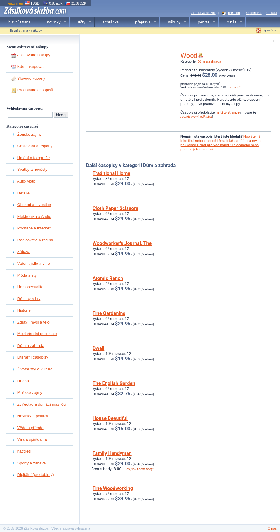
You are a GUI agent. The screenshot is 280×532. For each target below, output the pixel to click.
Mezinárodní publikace (37, 333)
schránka (111, 22)
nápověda (269, 30)
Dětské (23, 193)
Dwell (98, 348)
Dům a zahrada (30, 345)
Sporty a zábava (31, 463)
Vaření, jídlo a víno (33, 263)
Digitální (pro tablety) (35, 474)
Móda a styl (27, 275)
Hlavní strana (18, 31)
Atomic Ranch (108, 278)
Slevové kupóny (31, 78)
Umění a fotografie (33, 158)
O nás (272, 528)
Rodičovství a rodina (35, 240)
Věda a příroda (30, 427)
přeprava (141, 22)
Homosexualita (30, 287)
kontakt (271, 13)
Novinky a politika (32, 416)
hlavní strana (19, 22)
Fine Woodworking (113, 488)
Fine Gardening (109, 313)
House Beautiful (110, 418)
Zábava (23, 251)
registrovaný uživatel (196, 116)
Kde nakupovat (30, 66)
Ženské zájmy (29, 134)
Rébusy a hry (29, 298)
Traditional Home (111, 173)
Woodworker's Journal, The (122, 243)
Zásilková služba (203, 13)
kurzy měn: (15, 3)
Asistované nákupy (33, 55)
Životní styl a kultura (35, 369)
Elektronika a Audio (34, 216)
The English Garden (114, 383)
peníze (202, 22)
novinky (52, 22)
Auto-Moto (26, 181)
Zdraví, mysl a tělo (33, 322)
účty (80, 22)
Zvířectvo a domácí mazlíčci (41, 404)
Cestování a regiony (35, 146)
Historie (24, 310)
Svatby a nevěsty (32, 169)
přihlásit (234, 13)
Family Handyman (112, 453)
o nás (230, 22)
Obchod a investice (34, 204)
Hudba (23, 381)
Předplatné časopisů (35, 90)
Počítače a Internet (34, 228)
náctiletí (24, 451)
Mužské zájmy (29, 392)
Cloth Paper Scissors (115, 208)
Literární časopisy (32, 357)
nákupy (173, 22)
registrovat (253, 13)
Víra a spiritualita (32, 439)
